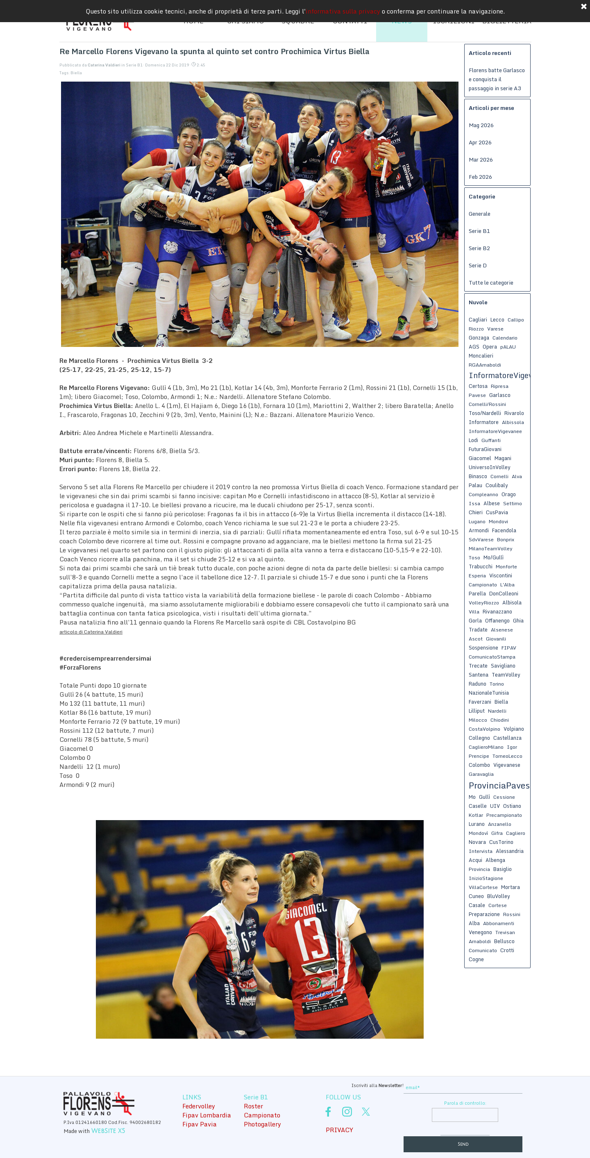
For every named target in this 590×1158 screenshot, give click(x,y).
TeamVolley (506, 674)
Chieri (476, 512)
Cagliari (478, 319)
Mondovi (498, 521)
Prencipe (479, 756)
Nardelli (497, 711)
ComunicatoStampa (492, 657)
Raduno (477, 683)
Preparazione (484, 914)
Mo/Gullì (493, 557)
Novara (477, 842)
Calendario (504, 338)
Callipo (516, 320)
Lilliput (477, 711)
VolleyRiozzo (484, 602)
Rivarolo (514, 413)
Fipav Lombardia (206, 1115)
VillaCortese (483, 887)
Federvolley (198, 1106)
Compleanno (483, 494)
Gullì (484, 797)
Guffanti (491, 440)
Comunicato (483, 950)
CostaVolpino (484, 729)
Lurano (477, 824)
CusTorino (501, 842)
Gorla (475, 620)
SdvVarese (481, 539)
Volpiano (514, 729)
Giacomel (480, 458)
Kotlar (476, 815)
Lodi (473, 440)
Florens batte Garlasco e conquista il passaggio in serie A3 (497, 79)
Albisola (512, 602)
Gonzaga (479, 337)
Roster (253, 1106)
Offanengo (497, 620)
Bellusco (504, 941)
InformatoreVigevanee (495, 431)
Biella (76, 73)
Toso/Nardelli (485, 413)
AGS (474, 346)
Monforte (506, 566)
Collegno (479, 738)
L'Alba (507, 584)
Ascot (476, 639)
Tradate (478, 629)
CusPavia (497, 512)
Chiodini (499, 720)
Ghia (518, 620)
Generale (479, 213)
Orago (509, 494)
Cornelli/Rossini (487, 404)
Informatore (484, 422)
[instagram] (347, 1111)
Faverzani (480, 702)
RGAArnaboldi (485, 365)
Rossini (511, 914)
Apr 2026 (480, 142)
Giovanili (496, 639)
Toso (474, 557)
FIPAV (509, 648)
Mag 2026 (481, 125)
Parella (477, 593)
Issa (474, 503)
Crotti (507, 950)
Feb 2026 (480, 176)
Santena (478, 674)
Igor (512, 747)
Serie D (478, 265)
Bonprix (505, 539)
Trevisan (505, 932)
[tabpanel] (342, 1084)
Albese (491, 503)
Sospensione (483, 647)
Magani (503, 458)
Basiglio (502, 869)
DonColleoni (503, 593)
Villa (474, 611)
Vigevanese (506, 765)
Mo (472, 797)
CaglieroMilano (486, 747)
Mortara (510, 887)
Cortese (497, 905)
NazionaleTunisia (489, 692)
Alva (517, 476)
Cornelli (499, 476)
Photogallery (262, 1124)
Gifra (497, 833)
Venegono (480, 932)
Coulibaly (497, 485)
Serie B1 (479, 230)
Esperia (477, 575)
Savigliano (503, 665)
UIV (495, 806)
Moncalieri (481, 355)
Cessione (504, 797)
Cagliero (515, 833)
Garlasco (500, 395)
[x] (366, 1111)
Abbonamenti (498, 923)
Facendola (504, 530)
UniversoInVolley (490, 467)
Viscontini (500, 575)
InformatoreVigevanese (511, 375)
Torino (497, 684)
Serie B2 (479, 248)
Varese (495, 329)
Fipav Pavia (199, 1124)
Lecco (497, 319)
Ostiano (512, 806)
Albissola (513, 422)
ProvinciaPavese (501, 785)
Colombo (479, 765)
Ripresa (499, 386)
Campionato (483, 584)
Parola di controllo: (465, 1103)
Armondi (479, 530)
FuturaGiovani (485, 449)
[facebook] (328, 1111)
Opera (490, 346)
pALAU (508, 347)
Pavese (477, 395)
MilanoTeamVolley (491, 548)
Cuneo (476, 896)
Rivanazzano (497, 611)
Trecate (478, 665)
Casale (477, 905)
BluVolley (498, 896)
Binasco (478, 476)
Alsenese (502, 630)
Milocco (478, 720)
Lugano (477, 521)
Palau (475, 485)
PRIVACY (339, 1130)
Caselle (478, 806)
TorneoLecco (507, 756)
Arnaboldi (480, 941)
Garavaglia (481, 774)
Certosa (478, 386)
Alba (474, 923)
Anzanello (499, 824)
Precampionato (504, 815)
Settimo (512, 503)
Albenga (495, 860)
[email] (463, 1088)
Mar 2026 (481, 159)
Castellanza (507, 738)
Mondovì (478, 833)
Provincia (479, 869)
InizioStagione (486, 878)
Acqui (475, 860)
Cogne (476, 959)
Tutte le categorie (491, 282)
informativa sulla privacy (343, 11)
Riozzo (476, 329)
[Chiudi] (584, 7)
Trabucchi (480, 566)
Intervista (480, 851)
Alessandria (510, 851)
